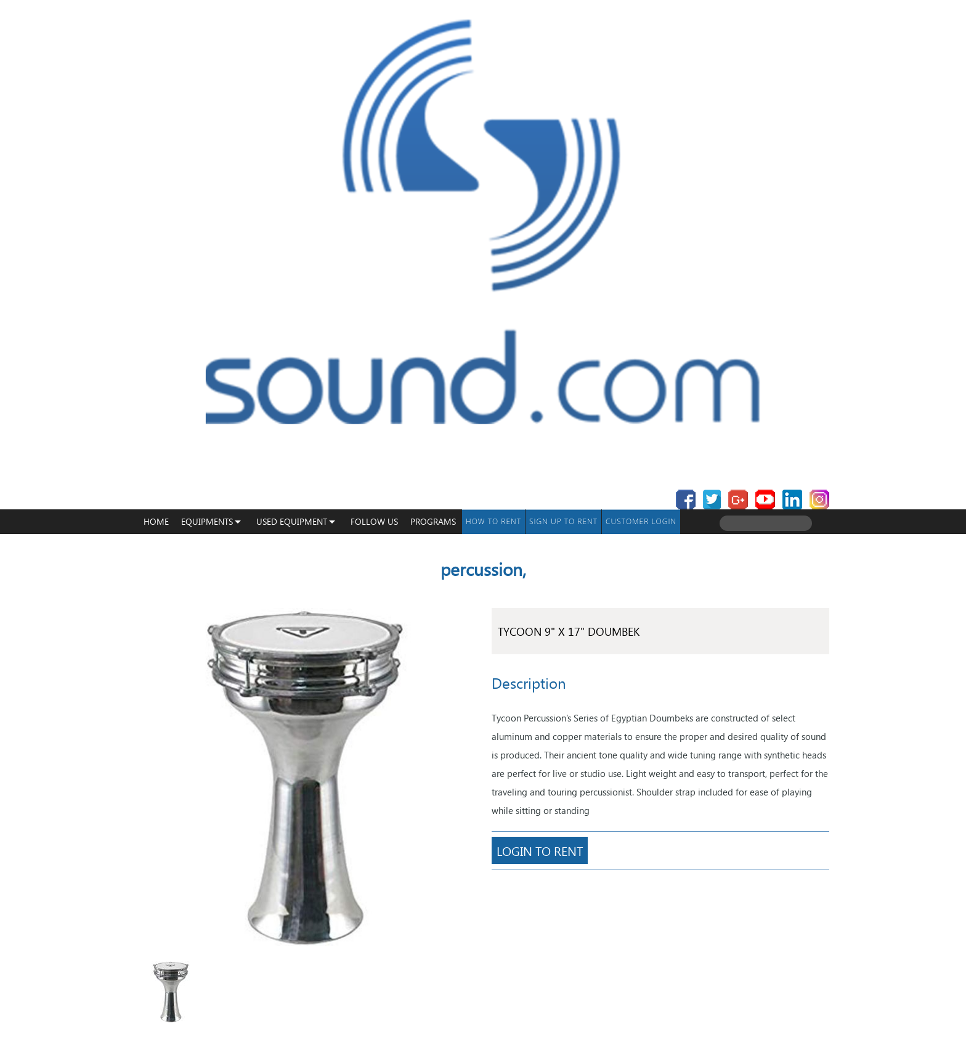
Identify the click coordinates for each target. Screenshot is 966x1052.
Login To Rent (540, 850)
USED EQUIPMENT (291, 521)
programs (433, 521)
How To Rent (493, 521)
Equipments (207, 521)
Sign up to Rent (563, 521)
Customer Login (641, 521)
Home (156, 521)
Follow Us (374, 521)
